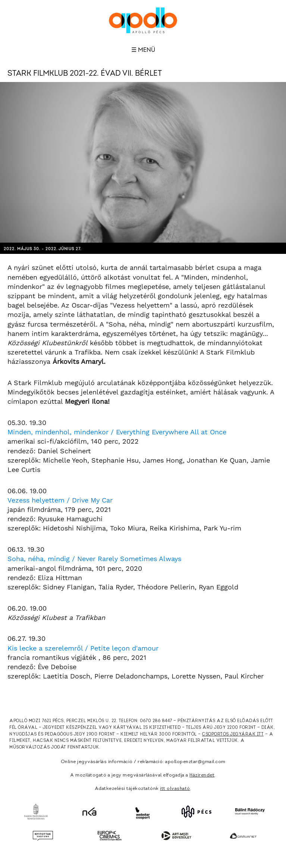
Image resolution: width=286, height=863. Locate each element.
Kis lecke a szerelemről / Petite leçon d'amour (82, 648)
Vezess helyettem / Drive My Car (60, 500)
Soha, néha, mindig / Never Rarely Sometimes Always (94, 559)
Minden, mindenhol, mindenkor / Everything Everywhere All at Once (116, 432)
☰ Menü (143, 50)
